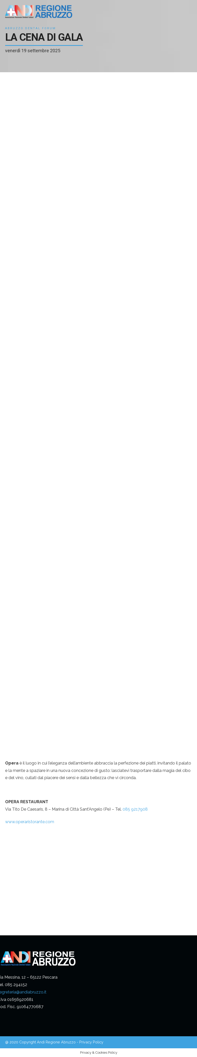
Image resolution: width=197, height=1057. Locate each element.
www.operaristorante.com (29, 821)
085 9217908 (135, 809)
